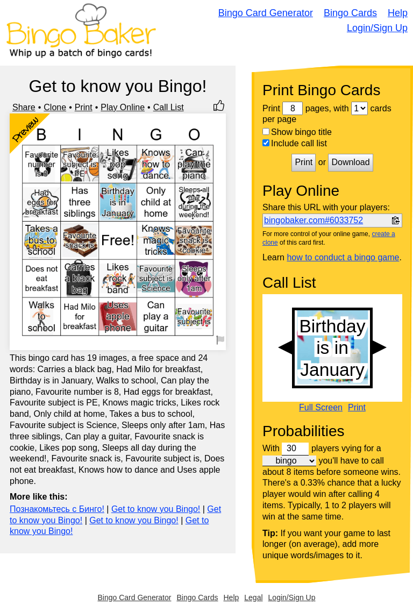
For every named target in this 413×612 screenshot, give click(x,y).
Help (398, 13)
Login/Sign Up (377, 28)
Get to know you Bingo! (155, 509)
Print (83, 107)
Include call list (294, 143)
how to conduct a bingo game (343, 257)
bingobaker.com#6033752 (313, 220)
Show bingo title (297, 132)
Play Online (123, 107)
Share (23, 107)
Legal (253, 597)
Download (350, 162)
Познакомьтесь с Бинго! (57, 509)
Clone (55, 107)
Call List (168, 107)
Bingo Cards (350, 13)
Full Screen (321, 407)
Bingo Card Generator (265, 13)
